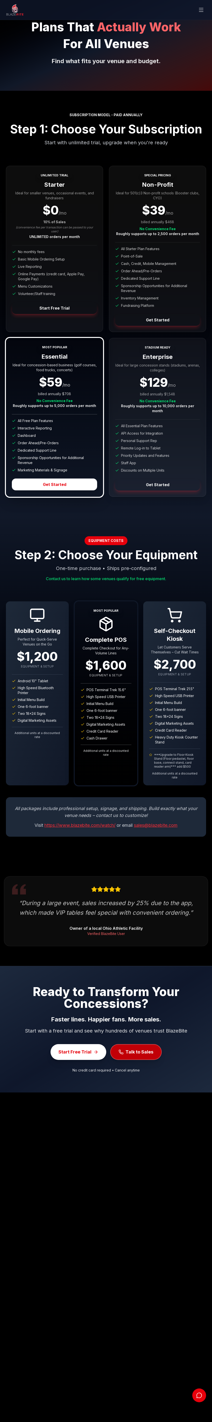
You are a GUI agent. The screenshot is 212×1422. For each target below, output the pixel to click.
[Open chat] (199, 1395)
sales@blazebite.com (155, 825)
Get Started (157, 319)
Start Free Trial (54, 308)
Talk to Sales (136, 1051)
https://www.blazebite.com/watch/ (79, 825)
